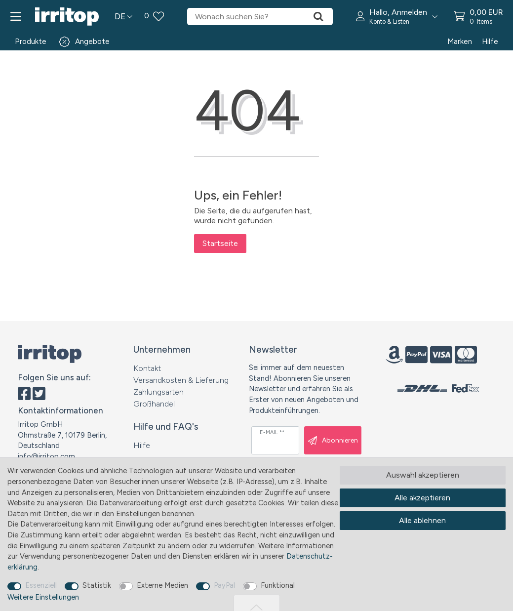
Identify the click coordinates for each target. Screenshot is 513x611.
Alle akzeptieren (422, 497)
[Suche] (318, 16)
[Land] (123, 16)
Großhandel (154, 403)
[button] (397, 16)
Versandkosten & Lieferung (181, 380)
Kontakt (147, 368)
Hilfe (490, 41)
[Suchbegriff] (245, 16)
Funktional (278, 585)
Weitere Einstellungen (43, 597)
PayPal (224, 585)
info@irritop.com (46, 456)
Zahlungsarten (158, 392)
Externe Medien (162, 585)
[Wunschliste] (154, 16)
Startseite (220, 243)
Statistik (96, 585)
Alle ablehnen (422, 520)
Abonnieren (333, 440)
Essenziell (41, 585)
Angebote (92, 41)
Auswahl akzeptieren (422, 475)
